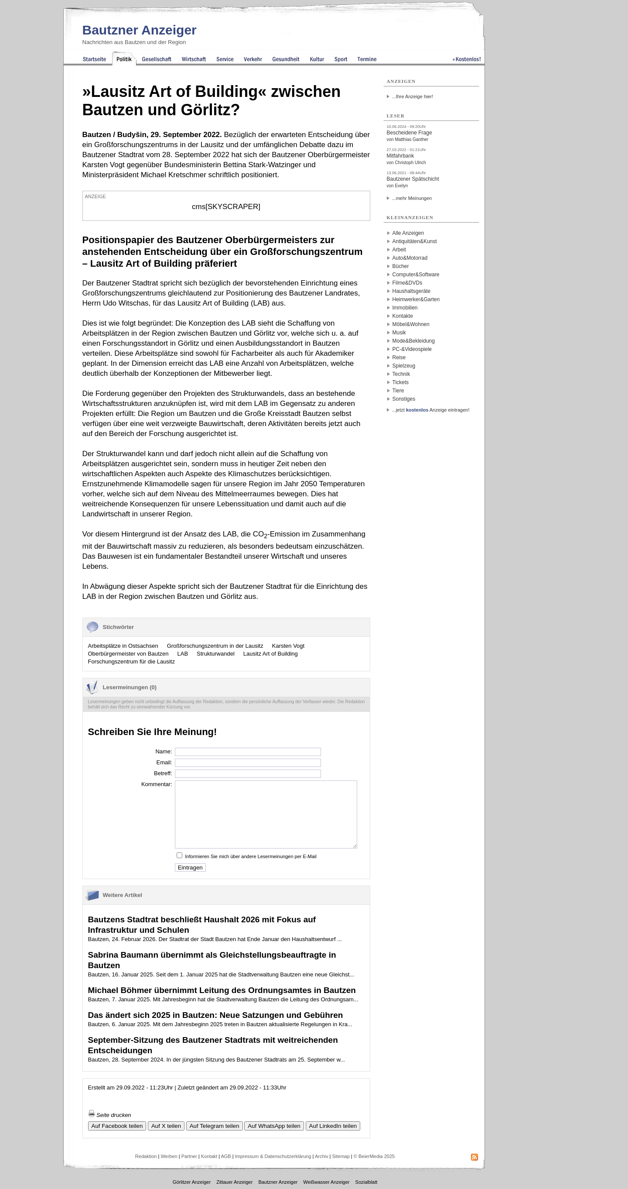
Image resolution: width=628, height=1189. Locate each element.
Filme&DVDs (407, 283)
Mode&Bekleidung (413, 341)
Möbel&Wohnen (411, 324)
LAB (182, 653)
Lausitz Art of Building (270, 653)
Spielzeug (404, 366)
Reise (399, 357)
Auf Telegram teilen (214, 1126)
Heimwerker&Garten (416, 299)
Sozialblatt (366, 1182)
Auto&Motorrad (410, 258)
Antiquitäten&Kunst (414, 241)
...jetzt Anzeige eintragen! (431, 410)
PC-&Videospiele (412, 349)
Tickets (400, 382)
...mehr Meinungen (412, 198)
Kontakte (402, 316)
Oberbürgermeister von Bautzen (128, 653)
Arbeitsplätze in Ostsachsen (123, 646)
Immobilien (405, 308)
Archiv (321, 1156)
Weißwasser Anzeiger (326, 1182)
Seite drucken (109, 1115)
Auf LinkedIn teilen (333, 1126)
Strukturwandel (216, 653)
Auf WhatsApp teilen (274, 1126)
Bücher (400, 266)
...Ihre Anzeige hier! (412, 96)
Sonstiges (404, 399)
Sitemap (340, 1156)
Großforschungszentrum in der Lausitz (215, 646)
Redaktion (146, 1156)
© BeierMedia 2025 (374, 1156)
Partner (189, 1156)
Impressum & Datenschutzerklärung (273, 1156)
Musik (399, 332)
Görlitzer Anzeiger (192, 1182)
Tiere (398, 390)
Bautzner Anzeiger (139, 30)
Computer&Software (416, 274)
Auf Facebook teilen (117, 1126)
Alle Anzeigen (408, 233)
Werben (168, 1156)
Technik (401, 374)
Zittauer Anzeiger (234, 1182)
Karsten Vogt (288, 646)
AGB (226, 1156)
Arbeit (399, 249)
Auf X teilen (166, 1126)
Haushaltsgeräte (411, 291)
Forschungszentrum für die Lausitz (131, 661)
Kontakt (209, 1156)
